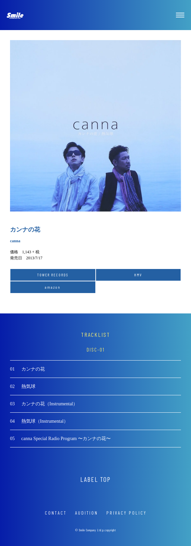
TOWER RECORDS (52, 274)
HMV (138, 274)
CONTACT (56, 513)
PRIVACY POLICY (126, 513)
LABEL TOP (95, 479)
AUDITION (86, 513)
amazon (53, 287)
